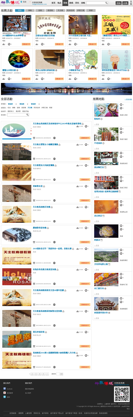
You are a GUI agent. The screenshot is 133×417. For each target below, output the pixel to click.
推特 (8, 397)
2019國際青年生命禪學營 (13, 36)
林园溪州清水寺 (101, 313)
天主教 (30, 108)
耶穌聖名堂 (38, 186)
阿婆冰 (97, 240)
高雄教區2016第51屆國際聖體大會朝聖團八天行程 (54, 353)
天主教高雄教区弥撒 (41, 207)
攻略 (83, 3)
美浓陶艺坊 (99, 167)
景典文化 (36, 413)
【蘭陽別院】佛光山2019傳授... (115, 36)
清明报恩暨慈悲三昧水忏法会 (114, 70)
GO (61, 374)
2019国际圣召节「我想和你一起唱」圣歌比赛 (52, 249)
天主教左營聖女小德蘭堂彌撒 (45, 144)
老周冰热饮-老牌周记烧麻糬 (106, 192)
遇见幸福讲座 (38, 332)
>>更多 (96, 124)
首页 (53, 3)
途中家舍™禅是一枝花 (73, 413)
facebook (9, 389)
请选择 (11, 104)
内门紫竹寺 (99, 288)
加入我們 (28, 393)
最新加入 (11, 111)
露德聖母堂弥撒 (39, 228)
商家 (50, 108)
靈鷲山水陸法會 (9, 70)
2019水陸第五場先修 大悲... (80, 36)
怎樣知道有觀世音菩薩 (45, 36)
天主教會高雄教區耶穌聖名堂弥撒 (47, 311)
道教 (18, 108)
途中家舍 (45, 413)
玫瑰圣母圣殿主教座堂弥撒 (44, 269)
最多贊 (18, 111)
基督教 (23, 108)
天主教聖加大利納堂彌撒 (43, 165)
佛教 (13, 108)
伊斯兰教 (44, 108)
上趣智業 (107, 404)
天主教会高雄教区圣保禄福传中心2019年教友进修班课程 (57, 124)
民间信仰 (37, 108)
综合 (9, 108)
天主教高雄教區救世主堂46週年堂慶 (48, 290)
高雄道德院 (103, 413)
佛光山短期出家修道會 (45, 70)
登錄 (119, 3)
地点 (59, 3)
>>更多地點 (128, 99)
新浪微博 (10, 393)
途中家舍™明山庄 (57, 413)
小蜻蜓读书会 (74, 70)
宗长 (77, 3)
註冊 (125, 3)
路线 (71, 3)
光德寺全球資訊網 (90, 413)
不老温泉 (98, 143)
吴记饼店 (98, 216)
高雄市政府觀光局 (124, 404)
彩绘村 (97, 119)
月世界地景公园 (101, 264)
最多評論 (25, 111)
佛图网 (20, 413)
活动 (65, 3)
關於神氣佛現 (29, 389)
